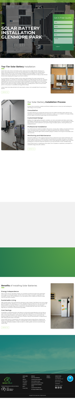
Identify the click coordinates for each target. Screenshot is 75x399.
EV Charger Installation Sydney (36, 389)
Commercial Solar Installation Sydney (36, 385)
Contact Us (25, 384)
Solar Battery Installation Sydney (37, 382)
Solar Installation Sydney (35, 381)
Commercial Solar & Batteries (36, 379)
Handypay (48, 377)
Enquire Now (10, 244)
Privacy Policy (25, 388)
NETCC (24, 386)
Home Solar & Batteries (35, 377)
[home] (5, 6)
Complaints (25, 382)
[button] (37, 6)
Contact (60, 5)
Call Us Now (9, 358)
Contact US (5, 92)
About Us (30, 5)
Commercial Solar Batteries (36, 387)
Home (24, 5)
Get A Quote (53, 5)
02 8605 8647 (69, 5)
